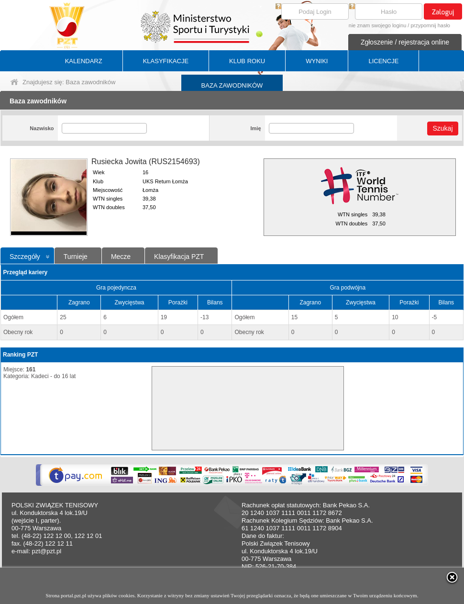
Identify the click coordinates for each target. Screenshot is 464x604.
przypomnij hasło (430, 25)
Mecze (121, 256)
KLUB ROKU (247, 61)
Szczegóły (25, 256)
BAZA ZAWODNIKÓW (232, 85)
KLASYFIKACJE (165, 61)
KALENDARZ (83, 61)
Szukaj (442, 128)
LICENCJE (383, 61)
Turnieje (76, 256)
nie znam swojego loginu (377, 25)
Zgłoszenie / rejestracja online (405, 42)
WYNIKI (317, 61)
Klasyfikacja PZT (179, 256)
